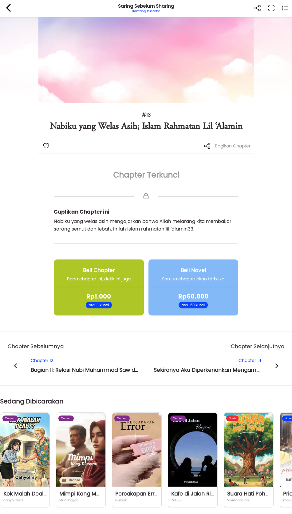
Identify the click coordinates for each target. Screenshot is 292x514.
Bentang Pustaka (146, 11)
